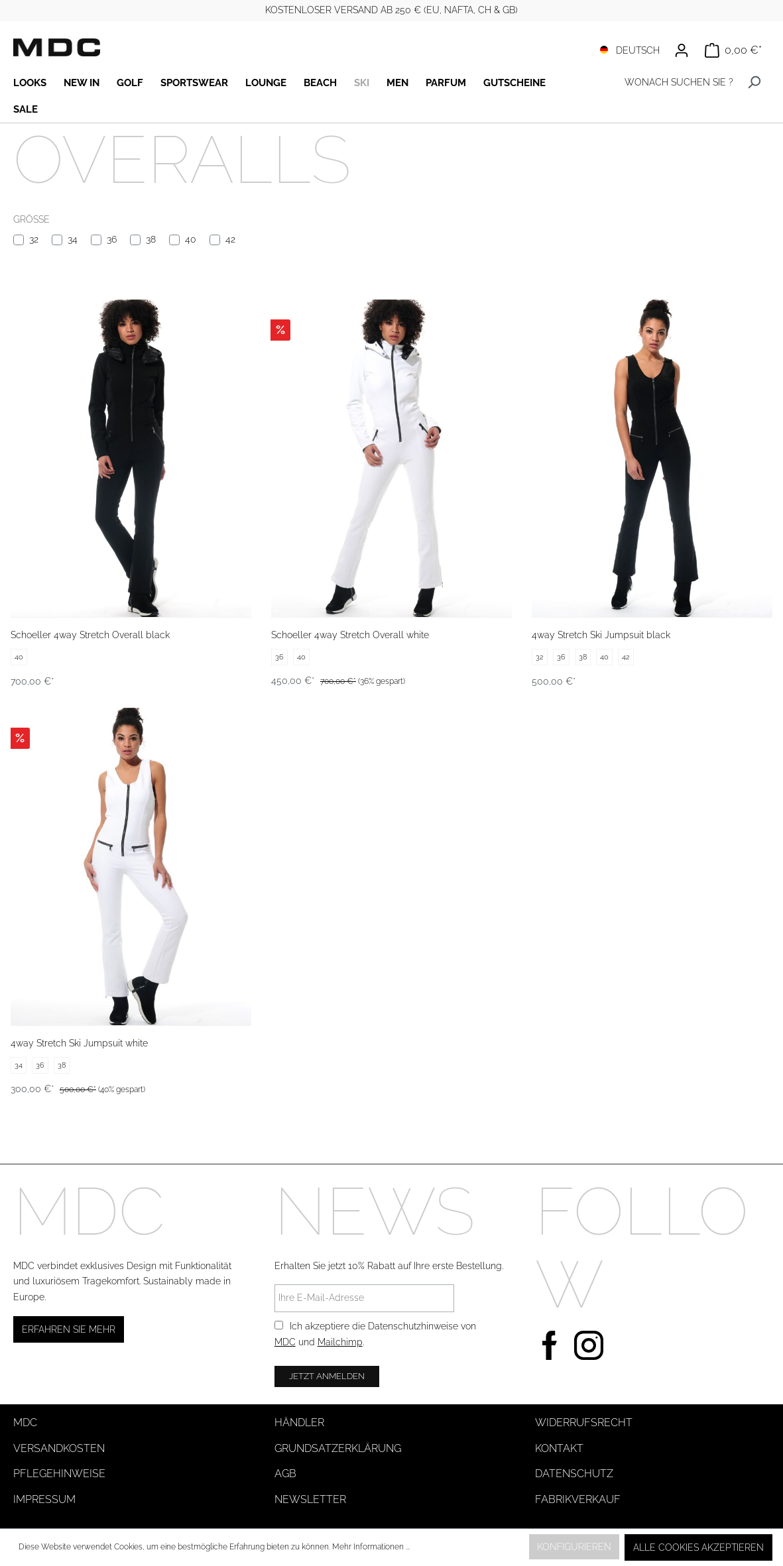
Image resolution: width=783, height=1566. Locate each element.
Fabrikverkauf (578, 1499)
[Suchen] (754, 82)
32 (33, 239)
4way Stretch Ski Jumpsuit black (601, 635)
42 (230, 239)
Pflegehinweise (59, 1473)
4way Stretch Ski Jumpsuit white (79, 1043)
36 (112, 239)
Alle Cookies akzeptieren (698, 1547)
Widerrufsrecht (583, 1422)
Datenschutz (574, 1473)
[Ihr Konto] (681, 50)
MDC (285, 1342)
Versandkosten (59, 1448)
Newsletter (310, 1499)
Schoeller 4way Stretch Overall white (350, 635)
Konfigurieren (574, 1546)
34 (73, 239)
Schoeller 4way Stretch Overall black (90, 635)
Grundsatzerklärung (337, 1448)
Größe (31, 219)
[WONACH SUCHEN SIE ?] (670, 82)
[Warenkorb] (733, 50)
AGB (285, 1473)
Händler (299, 1422)
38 (151, 239)
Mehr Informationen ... (371, 1546)
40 (190, 239)
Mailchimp (340, 1342)
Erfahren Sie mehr (68, 1329)
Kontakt (559, 1448)
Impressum (44, 1499)
